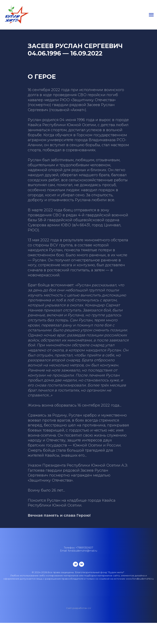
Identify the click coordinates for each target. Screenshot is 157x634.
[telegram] (75, 564)
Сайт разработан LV (78, 608)
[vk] (81, 564)
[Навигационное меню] (151, 15)
